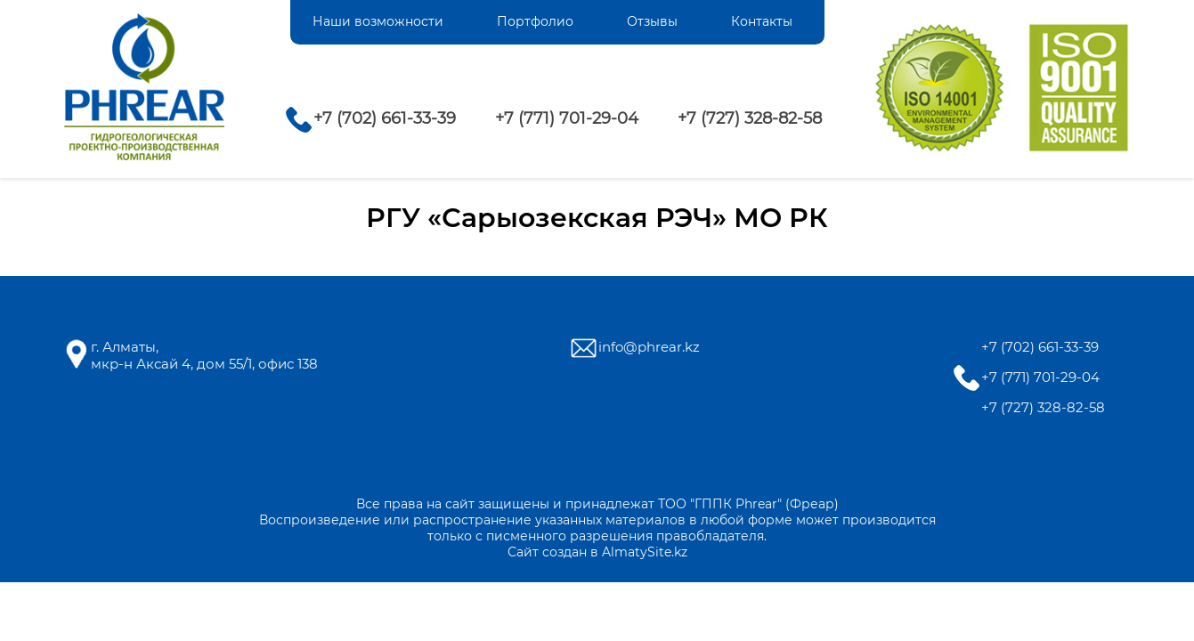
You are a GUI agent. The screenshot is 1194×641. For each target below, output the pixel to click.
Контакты (761, 21)
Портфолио (535, 21)
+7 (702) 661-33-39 (384, 118)
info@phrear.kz (649, 346)
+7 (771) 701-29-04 (566, 118)
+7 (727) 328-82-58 (750, 118)
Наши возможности (378, 21)
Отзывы (652, 21)
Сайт (523, 552)
